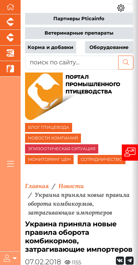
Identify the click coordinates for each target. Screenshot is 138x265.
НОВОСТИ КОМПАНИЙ (53, 138)
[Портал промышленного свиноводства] (10, 22)
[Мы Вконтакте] (120, 261)
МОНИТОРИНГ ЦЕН (49, 159)
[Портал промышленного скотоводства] (10, 37)
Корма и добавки (50, 47)
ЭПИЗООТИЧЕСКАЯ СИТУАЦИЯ (61, 148)
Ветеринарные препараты (79, 33)
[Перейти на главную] (10, 7)
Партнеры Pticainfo (79, 18)
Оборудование (108, 47)
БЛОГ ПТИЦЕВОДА (48, 127)
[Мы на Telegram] (129, 261)
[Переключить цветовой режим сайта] (125, 8)
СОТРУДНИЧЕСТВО (102, 159)
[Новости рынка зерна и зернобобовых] (10, 69)
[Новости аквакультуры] (10, 53)
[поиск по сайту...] (71, 63)
